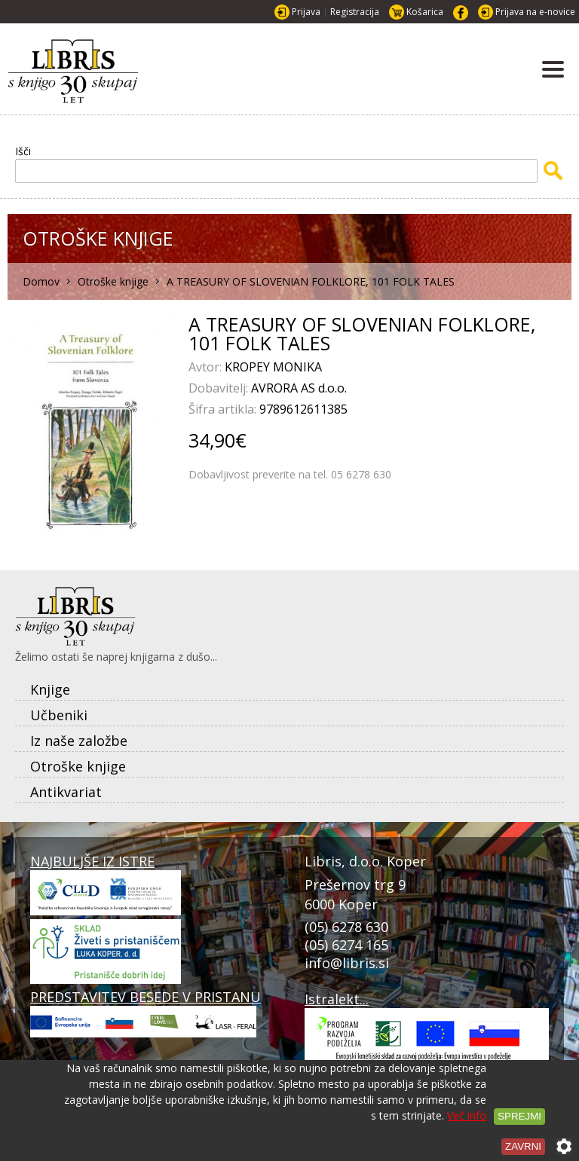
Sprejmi (519, 1116)
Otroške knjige (78, 766)
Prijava (306, 11)
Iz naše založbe (78, 741)
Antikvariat (66, 792)
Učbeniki (58, 715)
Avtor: (206, 367)
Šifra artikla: (223, 409)
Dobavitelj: (219, 388)
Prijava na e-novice (535, 11)
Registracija (354, 11)
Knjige (50, 689)
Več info (466, 1115)
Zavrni (523, 1146)
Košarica (424, 11)
